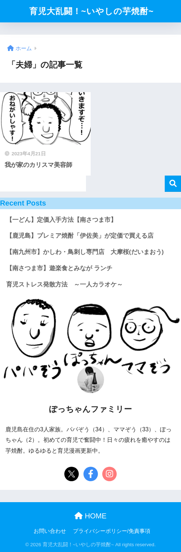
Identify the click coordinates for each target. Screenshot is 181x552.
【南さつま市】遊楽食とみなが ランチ (59, 268)
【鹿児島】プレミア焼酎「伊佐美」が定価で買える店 (80, 235)
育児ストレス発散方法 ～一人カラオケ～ (64, 284)
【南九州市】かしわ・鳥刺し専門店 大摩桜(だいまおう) (85, 252)
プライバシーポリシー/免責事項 (111, 531)
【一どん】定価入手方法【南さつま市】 (61, 219)
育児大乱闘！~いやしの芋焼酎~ (91, 11)
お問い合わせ (50, 531)
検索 (173, 184)
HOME (90, 516)
